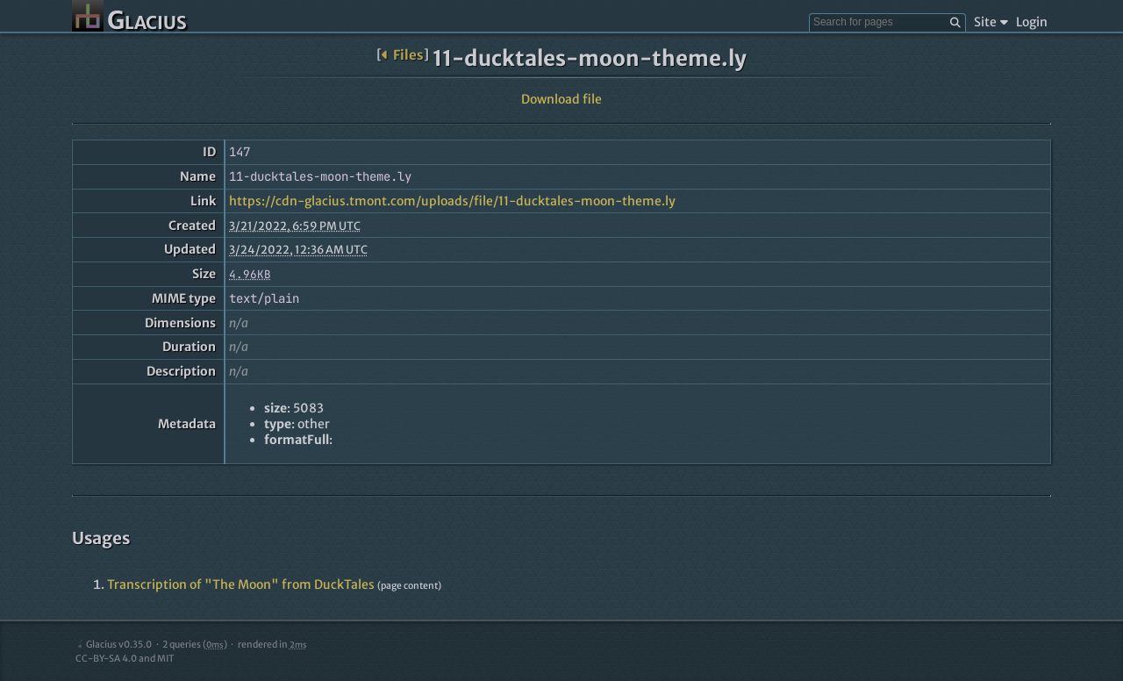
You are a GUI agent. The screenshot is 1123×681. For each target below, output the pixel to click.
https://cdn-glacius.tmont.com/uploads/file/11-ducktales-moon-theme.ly (452, 201)
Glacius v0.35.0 (113, 644)
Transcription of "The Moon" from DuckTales (241, 584)
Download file (561, 99)
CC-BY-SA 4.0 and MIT (125, 658)
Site (991, 22)
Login (1032, 22)
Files (402, 55)
